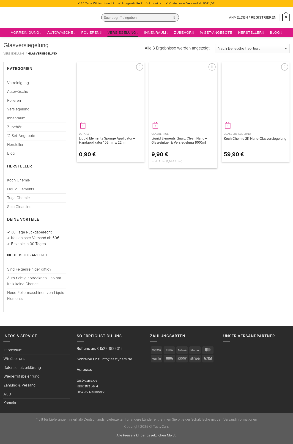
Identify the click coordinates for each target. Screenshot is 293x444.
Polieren (91, 32)
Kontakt (9, 402)
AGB (7, 394)
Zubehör (184, 32)
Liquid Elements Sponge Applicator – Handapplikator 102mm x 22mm (107, 140)
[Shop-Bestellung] (252, 48)
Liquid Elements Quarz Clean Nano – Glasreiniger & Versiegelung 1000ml (179, 140)
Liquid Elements (20, 189)
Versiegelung (123, 32)
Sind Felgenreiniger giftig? (29, 269)
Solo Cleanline (19, 206)
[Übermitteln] (174, 17)
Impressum (12, 350)
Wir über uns (14, 358)
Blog (276, 32)
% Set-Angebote (216, 32)
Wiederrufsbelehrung (21, 376)
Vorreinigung (26, 32)
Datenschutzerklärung (22, 367)
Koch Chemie (18, 180)
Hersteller (251, 32)
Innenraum (156, 32)
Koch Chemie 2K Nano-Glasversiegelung (255, 138)
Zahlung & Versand (19, 385)
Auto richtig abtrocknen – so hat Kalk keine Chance (34, 281)
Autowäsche (61, 32)
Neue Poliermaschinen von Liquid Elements (35, 295)
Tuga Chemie (18, 197)
